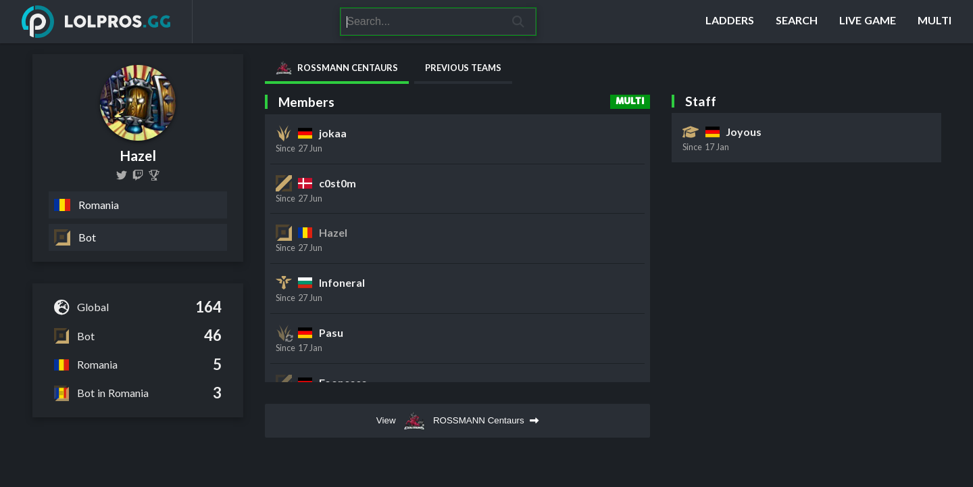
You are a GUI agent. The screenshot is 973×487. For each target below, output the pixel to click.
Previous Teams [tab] (463, 67)
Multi (630, 101)
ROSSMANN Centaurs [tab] (337, 68)
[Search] (421, 21)
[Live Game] (867, 21)
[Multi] (934, 21)
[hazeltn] (138, 175)
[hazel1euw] (122, 175)
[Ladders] (730, 21)
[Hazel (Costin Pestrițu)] (154, 175)
